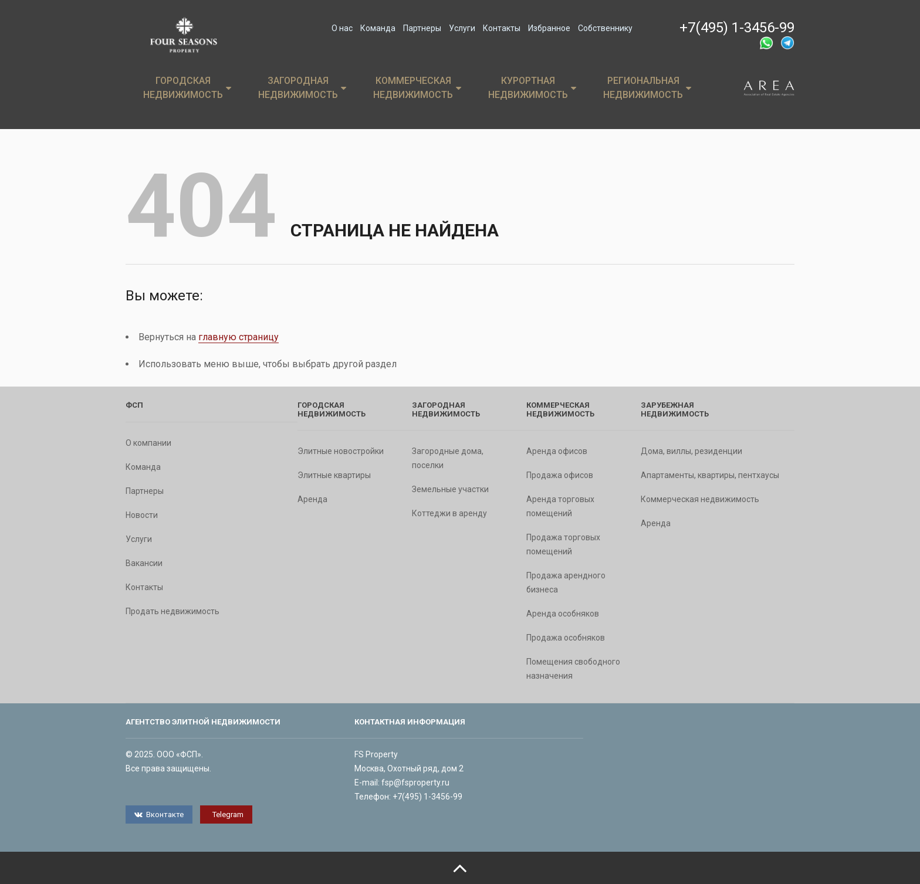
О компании (148, 443)
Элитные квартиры (334, 475)
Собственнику (605, 28)
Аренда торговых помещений (560, 506)
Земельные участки (450, 489)
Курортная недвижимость (532, 87)
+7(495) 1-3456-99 (736, 27)
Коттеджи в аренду (449, 513)
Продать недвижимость (172, 611)
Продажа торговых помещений (563, 544)
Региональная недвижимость (647, 87)
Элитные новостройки (340, 451)
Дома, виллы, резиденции (691, 451)
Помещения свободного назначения (573, 668)
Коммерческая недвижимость (417, 87)
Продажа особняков (565, 637)
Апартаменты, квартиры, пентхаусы (710, 475)
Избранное (549, 28)
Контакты (501, 28)
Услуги (462, 28)
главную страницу (238, 337)
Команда (377, 28)
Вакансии (144, 563)
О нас (342, 28)
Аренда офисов (556, 451)
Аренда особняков (562, 613)
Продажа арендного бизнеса (566, 582)
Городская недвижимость (187, 87)
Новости (142, 515)
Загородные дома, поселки (447, 458)
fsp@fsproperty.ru (415, 782)
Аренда (312, 499)
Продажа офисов (559, 475)
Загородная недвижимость (302, 87)
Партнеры (422, 28)
